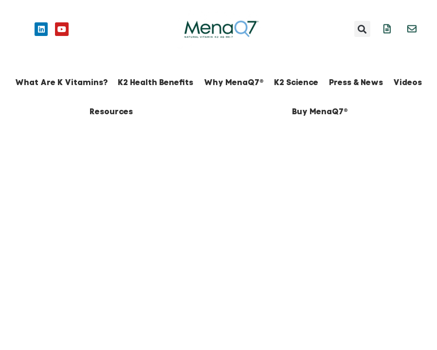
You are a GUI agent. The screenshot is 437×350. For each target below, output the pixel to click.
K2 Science (296, 82)
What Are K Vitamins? (61, 82)
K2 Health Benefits (155, 82)
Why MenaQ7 (234, 82)
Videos (407, 82)
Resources (111, 111)
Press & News (356, 82)
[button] (362, 29)
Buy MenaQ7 (320, 111)
